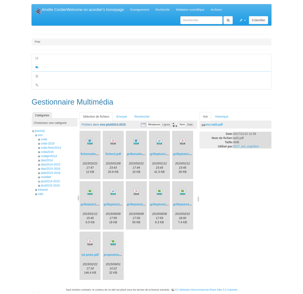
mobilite (46, 177)
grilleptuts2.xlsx (161, 204)
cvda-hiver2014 (51, 147)
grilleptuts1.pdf (183, 154)
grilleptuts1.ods (161, 154)
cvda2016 (47, 152)
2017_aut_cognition (246, 146)
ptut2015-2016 (50, 185)
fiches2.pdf (113, 154)
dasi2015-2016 (50, 168)
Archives (216, 9)
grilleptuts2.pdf (137, 204)
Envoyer (121, 116)
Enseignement (139, 9)
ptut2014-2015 (50, 181)
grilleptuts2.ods (115, 204)
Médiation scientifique (190, 9)
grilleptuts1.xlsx (92, 204)
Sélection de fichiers (96, 116)
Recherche (162, 9)
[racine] (40, 131)
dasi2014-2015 (50, 164)
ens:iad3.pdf (214, 124)
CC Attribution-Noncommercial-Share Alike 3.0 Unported (206, 289)
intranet (43, 189)
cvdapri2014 (49, 156)
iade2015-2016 (50, 173)
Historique (221, 116)
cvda (44, 139)
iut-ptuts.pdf (90, 254)
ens (40, 135)
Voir (205, 116)
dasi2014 (47, 160)
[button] (242, 20)
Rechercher (142, 116)
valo (40, 194)
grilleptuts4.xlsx (184, 204)
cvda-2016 (47, 143)
